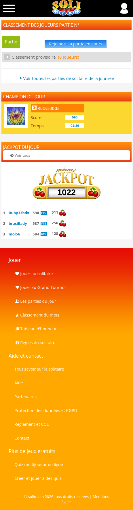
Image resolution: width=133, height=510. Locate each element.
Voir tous (20, 155)
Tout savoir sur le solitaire (39, 369)
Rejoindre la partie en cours (75, 44)
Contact (21, 438)
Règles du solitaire (34, 342)
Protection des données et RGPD (45, 410)
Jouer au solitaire (33, 273)
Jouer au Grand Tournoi (40, 287)
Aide (18, 383)
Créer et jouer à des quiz (38, 478)
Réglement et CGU (32, 424)
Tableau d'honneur (35, 328)
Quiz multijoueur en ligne (38, 464)
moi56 (14, 234)
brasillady (18, 223)
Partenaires (25, 396)
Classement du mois (36, 315)
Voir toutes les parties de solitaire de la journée (68, 78)
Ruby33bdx (48, 108)
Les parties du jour (35, 301)
